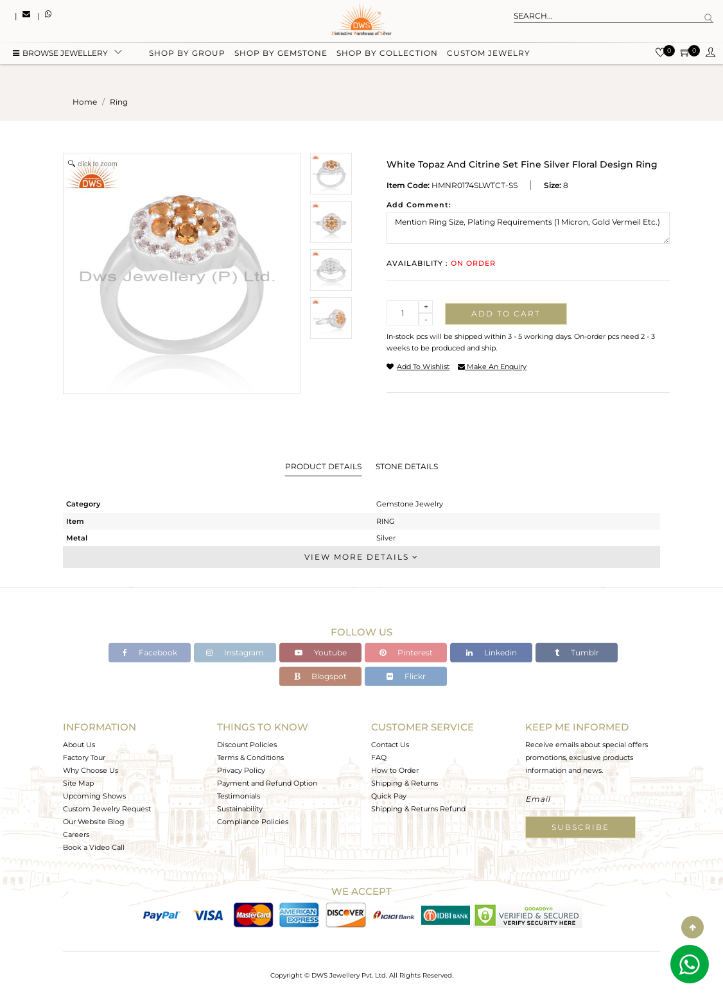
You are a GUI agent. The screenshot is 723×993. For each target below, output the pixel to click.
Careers (76, 834)
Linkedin (491, 652)
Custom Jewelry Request (107, 808)
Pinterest (406, 652)
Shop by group (187, 53)
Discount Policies (247, 744)
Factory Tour (84, 757)
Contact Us (390, 744)
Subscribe (580, 827)
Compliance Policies (252, 821)
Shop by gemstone (280, 53)
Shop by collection (387, 53)
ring (119, 102)
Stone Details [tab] (407, 466)
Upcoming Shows (94, 795)
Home (85, 102)
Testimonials (238, 795)
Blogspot (320, 676)
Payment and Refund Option (267, 783)
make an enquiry (492, 366)
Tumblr (577, 652)
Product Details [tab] (323, 466)
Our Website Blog (94, 821)
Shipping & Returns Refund (418, 808)
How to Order (395, 770)
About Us (79, 744)
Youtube (321, 652)
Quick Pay (388, 795)
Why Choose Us (90, 770)
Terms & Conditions (250, 757)
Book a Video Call (94, 847)
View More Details (361, 557)
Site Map (78, 783)
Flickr (406, 676)
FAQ (379, 757)
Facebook (150, 652)
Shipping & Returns (404, 783)
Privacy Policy (241, 770)
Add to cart (506, 313)
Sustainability (240, 808)
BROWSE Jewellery (60, 53)
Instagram (235, 652)
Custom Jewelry (488, 53)
